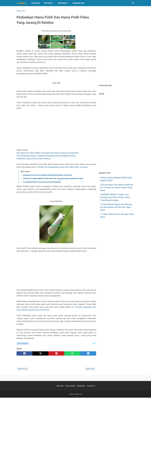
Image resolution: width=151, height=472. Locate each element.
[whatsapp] (72, 353)
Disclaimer (81, 386)
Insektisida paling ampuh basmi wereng (33, 158)
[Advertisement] (56, 127)
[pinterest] (56, 353)
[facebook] (24, 353)
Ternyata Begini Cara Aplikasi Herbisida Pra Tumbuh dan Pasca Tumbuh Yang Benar (116, 187)
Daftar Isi (35, 3)
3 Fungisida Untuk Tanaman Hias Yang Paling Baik (42, 182)
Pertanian (62, 3)
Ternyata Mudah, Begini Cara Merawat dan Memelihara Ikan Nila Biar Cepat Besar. (116, 207)
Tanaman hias (78, 3)
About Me (59, 386)
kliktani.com (78, 394)
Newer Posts (22, 369)
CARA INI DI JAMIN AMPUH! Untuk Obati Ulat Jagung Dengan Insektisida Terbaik (53, 178)
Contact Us (91, 386)
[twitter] (40, 353)
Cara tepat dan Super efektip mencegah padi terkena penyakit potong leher (48, 153)
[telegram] (88, 353)
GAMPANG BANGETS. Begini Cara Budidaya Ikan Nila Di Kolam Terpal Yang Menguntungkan (115, 197)
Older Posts (90, 369)
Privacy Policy (70, 386)
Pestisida (48, 3)
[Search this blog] (133, 3)
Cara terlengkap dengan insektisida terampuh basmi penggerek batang (46, 156)
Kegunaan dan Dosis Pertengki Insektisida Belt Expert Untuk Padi (47, 175)
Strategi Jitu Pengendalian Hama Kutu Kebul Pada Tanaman (62, 167)
